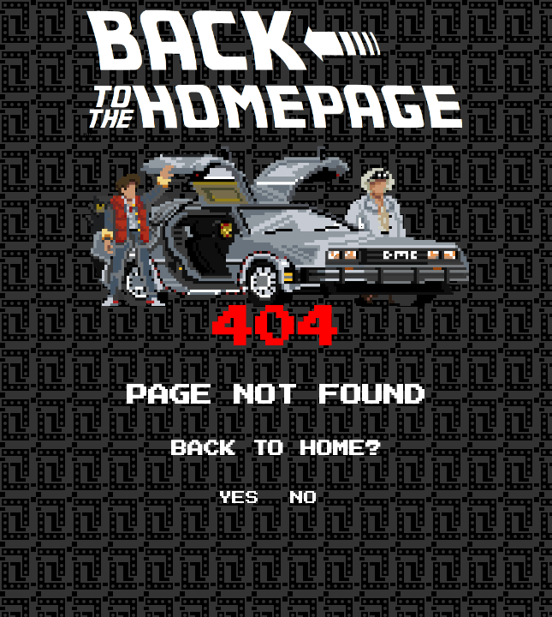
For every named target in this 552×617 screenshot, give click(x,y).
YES (238, 498)
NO (304, 498)
